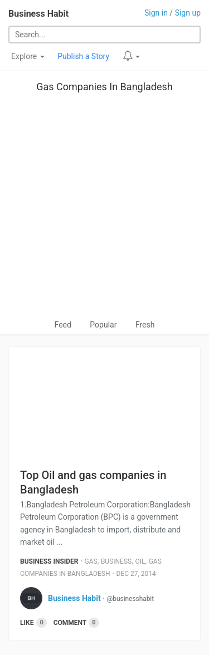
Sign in (156, 12)
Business (116, 561)
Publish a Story (83, 56)
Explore (28, 56)
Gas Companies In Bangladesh (104, 86)
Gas (91, 561)
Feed (63, 324)
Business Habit (38, 13)
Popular (103, 324)
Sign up (188, 12)
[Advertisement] (104, 208)
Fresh (145, 324)
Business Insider (49, 561)
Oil (140, 561)
